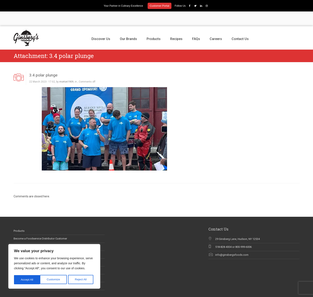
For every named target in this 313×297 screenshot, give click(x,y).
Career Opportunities (26, 231)
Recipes (176, 24)
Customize (27, 279)
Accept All (81, 279)
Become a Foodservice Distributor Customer (40, 224)
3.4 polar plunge (43, 60)
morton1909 (66, 67)
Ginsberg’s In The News (28, 239)
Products (154, 24)
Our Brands (128, 24)
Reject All (55, 279)
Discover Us (100, 24)
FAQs (196, 24)
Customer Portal (159, 5)
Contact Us (240, 24)
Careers (216, 24)
